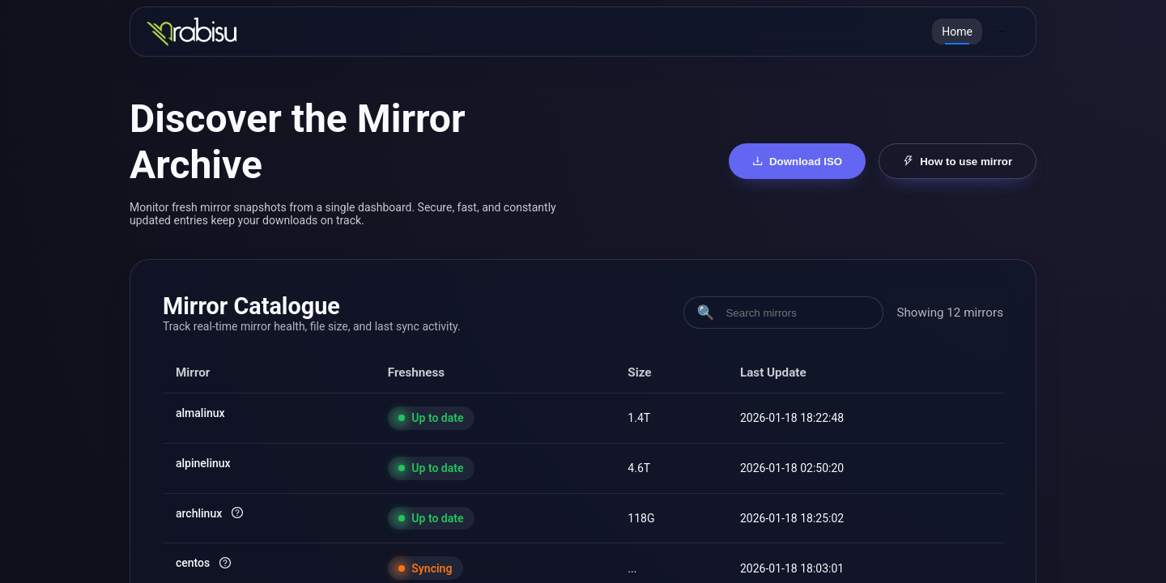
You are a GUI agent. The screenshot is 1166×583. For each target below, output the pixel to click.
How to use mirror (957, 161)
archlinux (199, 513)
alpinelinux (203, 463)
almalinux (200, 412)
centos (193, 562)
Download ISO (797, 161)
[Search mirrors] (797, 313)
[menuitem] (957, 32)
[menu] (975, 32)
